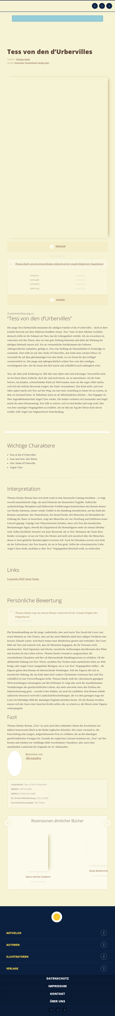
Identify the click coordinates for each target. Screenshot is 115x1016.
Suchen (99, 18)
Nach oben (56, 907)
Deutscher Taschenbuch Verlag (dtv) (32, 63)
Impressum (57, 977)
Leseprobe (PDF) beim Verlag (23, 578)
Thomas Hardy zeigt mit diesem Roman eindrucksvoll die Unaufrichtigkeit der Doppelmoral (59, 264)
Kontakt (57, 984)
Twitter (109, 6)
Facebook (102, 6)
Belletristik (61, 246)
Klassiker (60, 299)
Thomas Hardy (23, 59)
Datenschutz (57, 969)
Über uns (57, 992)
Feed (95, 6)
